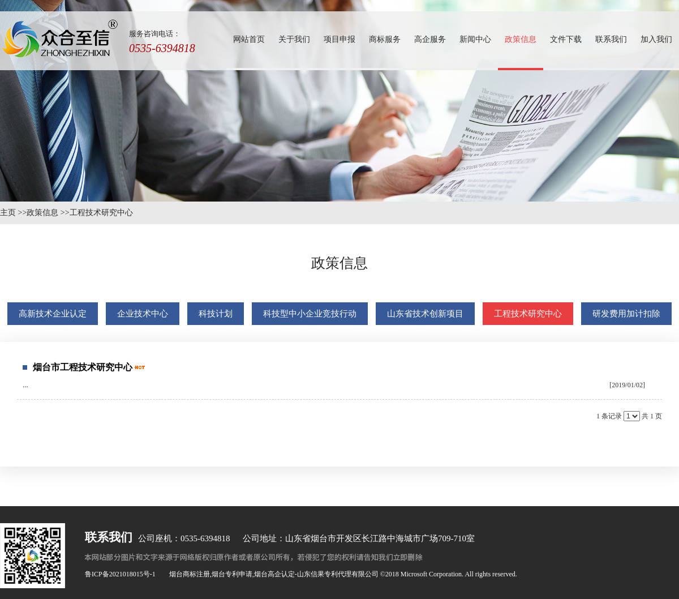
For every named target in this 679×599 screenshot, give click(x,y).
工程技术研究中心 (101, 212)
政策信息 (42, 212)
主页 (8, 212)
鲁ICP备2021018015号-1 (120, 574)
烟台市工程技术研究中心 (82, 367)
